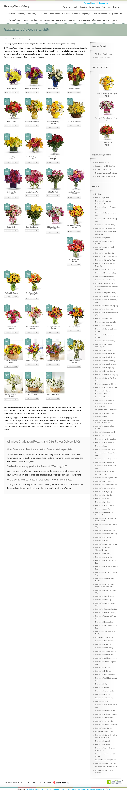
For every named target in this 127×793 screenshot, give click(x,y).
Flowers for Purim (101, 417)
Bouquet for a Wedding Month (105, 760)
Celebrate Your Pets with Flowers (106, 767)
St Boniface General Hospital (105, 176)
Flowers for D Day (101, 684)
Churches (116, 7)
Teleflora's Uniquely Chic (32, 158)
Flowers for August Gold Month (106, 387)
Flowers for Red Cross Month (105, 432)
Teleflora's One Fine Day (32, 88)
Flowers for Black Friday (103, 671)
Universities (106, 7)
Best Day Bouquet (74, 327)
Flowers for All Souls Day (103, 644)
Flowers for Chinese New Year (105, 260)
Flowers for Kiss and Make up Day (106, 371)
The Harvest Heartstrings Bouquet (74, 226)
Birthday (21, 13)
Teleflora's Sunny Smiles (32, 122)
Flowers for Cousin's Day (103, 318)
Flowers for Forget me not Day (105, 651)
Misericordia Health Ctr (103, 169)
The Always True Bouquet (74, 260)
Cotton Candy (11, 227)
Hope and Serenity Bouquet (74, 361)
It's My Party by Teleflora (11, 193)
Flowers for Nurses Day (103, 600)
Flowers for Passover (102, 498)
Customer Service (11, 782)
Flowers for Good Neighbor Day (106, 459)
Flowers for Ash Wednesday (104, 400)
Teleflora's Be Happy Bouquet (53, 122)
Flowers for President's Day (104, 276)
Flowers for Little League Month (106, 478)
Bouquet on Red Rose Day (104, 698)
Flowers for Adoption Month (105, 674)
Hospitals (83, 7)
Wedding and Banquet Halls (87, 789)
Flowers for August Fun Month (105, 384)
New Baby (31, 13)
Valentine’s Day (13, 20)
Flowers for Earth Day (102, 502)
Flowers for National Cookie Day (106, 725)
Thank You (42, 13)
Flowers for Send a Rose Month (106, 714)
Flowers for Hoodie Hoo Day (105, 280)
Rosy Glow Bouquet (32, 227)
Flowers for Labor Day (103, 435)
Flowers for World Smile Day (105, 530)
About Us (25, 782)
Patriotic (72, 20)
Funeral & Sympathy (81, 13)
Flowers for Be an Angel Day (104, 368)
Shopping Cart (103, 3)
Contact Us (36, 782)
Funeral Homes (94, 7)
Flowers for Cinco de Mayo (104, 596)
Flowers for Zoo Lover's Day (105, 488)
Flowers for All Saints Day (104, 641)
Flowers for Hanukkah (102, 741)
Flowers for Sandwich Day (104, 648)
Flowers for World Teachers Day (106, 534)
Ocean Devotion (53, 88)
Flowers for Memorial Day (104, 622)
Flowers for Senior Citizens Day (106, 364)
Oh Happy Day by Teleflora (11, 158)
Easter (25, 20)
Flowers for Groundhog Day (104, 253)
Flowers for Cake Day (102, 668)
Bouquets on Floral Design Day (105, 283)
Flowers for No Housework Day (106, 485)
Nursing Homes (55, 789)
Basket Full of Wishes (74, 122)
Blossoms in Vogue (74, 88)
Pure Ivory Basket (32, 394)
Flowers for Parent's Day (103, 325)
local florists (29, 789)
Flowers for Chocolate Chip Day (106, 609)
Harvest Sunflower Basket (11, 361)
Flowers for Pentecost (102, 694)
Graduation (49, 20)
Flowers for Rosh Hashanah (104, 462)
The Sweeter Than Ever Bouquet (32, 327)
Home (6, 39)
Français (87, 3)
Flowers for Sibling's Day (103, 492)
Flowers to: (66, 7)
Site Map (47, 782)
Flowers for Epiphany (102, 238)
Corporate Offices (103, 789)
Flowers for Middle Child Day (105, 357)
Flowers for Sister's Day (103, 350)
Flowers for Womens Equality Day (106, 374)
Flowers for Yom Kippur (103, 537)
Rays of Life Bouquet (32, 360)
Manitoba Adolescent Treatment (106, 173)
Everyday (11, 13)
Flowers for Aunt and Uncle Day (106, 322)
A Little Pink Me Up (32, 192)
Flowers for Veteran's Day (104, 655)
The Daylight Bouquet (11, 293)
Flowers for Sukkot (101, 541)
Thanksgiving (84, 20)
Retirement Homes (42, 789)
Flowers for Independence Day (105, 293)
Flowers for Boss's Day (103, 553)
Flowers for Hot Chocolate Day (105, 763)
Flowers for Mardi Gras (103, 397)
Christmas (96, 20)
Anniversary (55, 13)
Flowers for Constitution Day (105, 449)
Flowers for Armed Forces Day (105, 612)
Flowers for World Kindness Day (106, 658)
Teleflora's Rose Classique (53, 158)
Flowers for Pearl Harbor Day (105, 728)
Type (114, 20)
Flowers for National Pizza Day (105, 269)
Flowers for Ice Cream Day (104, 309)
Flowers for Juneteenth (103, 197)
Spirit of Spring (11, 88)
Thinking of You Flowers (103, 54)
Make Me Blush (53, 192)
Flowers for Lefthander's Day (105, 361)
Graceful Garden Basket (53, 394)
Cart (8, 92)
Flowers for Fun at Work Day (105, 228)
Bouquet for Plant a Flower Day (105, 410)
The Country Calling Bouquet (32, 294)
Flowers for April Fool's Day (104, 481)
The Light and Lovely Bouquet (53, 327)
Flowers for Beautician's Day (105, 711)
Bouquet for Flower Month (104, 637)
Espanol (94, 3)
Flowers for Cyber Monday (104, 721)
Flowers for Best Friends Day (105, 691)
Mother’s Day (36, 20)
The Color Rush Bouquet (11, 327)
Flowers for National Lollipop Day (106, 306)
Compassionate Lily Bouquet (11, 395)
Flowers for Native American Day (106, 544)
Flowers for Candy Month (104, 718)
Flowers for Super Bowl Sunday (106, 256)
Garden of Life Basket (53, 360)
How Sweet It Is (11, 122)
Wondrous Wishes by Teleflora (74, 193)
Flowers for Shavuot (102, 687)
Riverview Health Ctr (102, 163)
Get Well (66, 13)
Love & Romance (100, 13)
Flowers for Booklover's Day (105, 354)
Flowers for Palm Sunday (103, 495)
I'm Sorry (98, 194)
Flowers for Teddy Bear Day (104, 442)
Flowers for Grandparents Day (105, 439)
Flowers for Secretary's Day (104, 505)
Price (106, 20)
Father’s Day (61, 20)
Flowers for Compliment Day (105, 225)
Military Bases (72, 789)
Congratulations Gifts (102, 57)
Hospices (64, 789)
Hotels (75, 7)
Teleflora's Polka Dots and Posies (53, 228)
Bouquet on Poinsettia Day (104, 732)
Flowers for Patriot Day (103, 446)
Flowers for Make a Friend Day (105, 273)
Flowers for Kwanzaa (102, 744)
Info (15, 92)
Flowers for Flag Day (102, 701)
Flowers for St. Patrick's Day (104, 413)
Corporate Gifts (116, 13)
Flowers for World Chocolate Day (106, 296)
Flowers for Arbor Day (102, 509)
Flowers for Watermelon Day (105, 341)
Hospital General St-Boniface (105, 166)
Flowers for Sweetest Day (103, 557)
